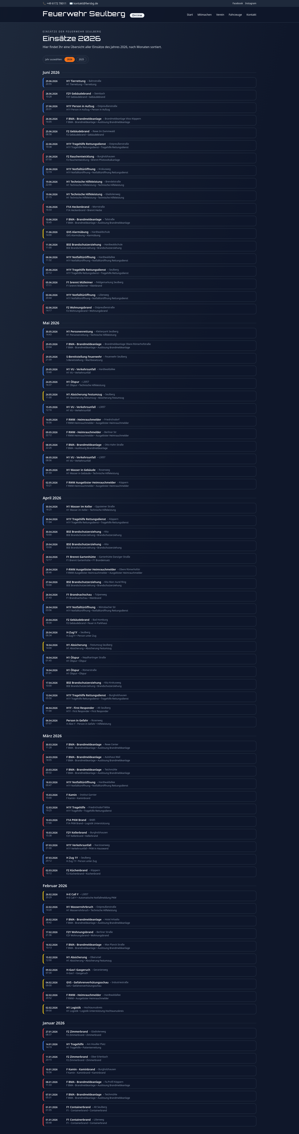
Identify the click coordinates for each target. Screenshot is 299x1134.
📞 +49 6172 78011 (54, 3)
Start (190, 14)
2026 (69, 59)
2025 (81, 59)
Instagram (250, 3)
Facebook (238, 3)
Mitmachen (205, 14)
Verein (220, 14)
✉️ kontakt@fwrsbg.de (83, 3)
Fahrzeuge (235, 14)
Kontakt (251, 14)
